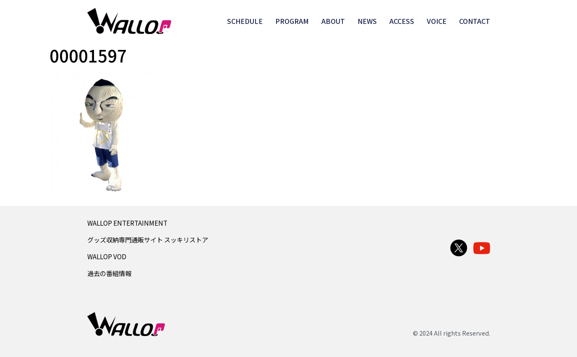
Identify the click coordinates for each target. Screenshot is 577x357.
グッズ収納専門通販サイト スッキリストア (147, 239)
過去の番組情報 (109, 273)
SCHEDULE (245, 21)
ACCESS (401, 21)
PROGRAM (292, 21)
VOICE (436, 21)
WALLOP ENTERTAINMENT (127, 223)
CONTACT (474, 21)
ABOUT (333, 21)
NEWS (367, 21)
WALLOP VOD (106, 256)
